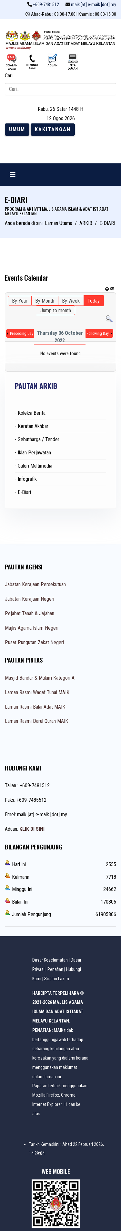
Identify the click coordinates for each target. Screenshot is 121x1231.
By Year (19, 301)
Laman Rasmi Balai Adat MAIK (35, 707)
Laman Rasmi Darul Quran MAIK (36, 721)
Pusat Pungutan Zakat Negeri (34, 642)
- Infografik (26, 479)
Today (93, 301)
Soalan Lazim (56, 978)
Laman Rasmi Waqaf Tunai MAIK (37, 692)
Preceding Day (21, 333)
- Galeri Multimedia (33, 466)
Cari (9, 76)
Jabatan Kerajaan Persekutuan (35, 584)
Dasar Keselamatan (50, 960)
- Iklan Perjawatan (33, 453)
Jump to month (55, 310)
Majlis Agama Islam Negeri (31, 628)
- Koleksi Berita (30, 413)
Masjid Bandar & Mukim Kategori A (40, 678)
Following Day (97, 333)
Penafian (55, 969)
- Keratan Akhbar (31, 426)
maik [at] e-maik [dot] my (93, 4)
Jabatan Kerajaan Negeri (29, 599)
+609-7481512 (46, 4)
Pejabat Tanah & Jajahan (29, 613)
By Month (44, 301)
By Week (71, 301)
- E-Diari (23, 492)
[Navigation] (12, 174)
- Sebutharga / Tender (37, 439)
